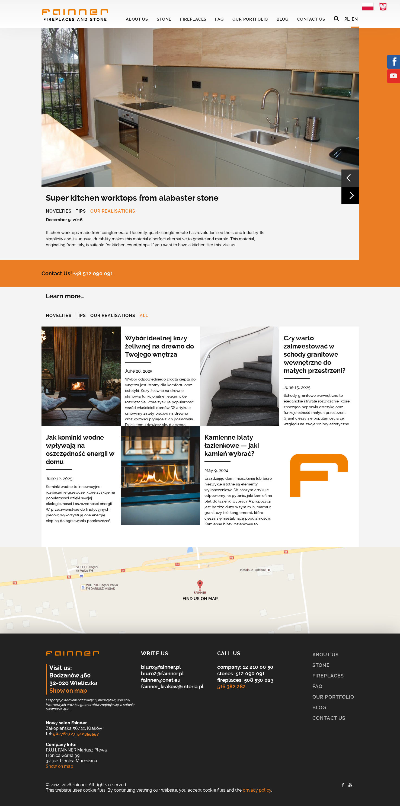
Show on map (68, 690)
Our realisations (112, 211)
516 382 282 (231, 686)
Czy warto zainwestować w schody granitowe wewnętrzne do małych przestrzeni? (314, 354)
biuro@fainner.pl (161, 667)
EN (355, 19)
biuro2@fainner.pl (162, 673)
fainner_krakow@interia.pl (172, 686)
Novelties (59, 211)
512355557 (88, 733)
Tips (81, 211)
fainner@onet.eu (161, 680)
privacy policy (257, 790)
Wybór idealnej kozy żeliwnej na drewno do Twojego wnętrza (159, 346)
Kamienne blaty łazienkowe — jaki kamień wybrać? (231, 446)
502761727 (64, 733)
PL (347, 19)
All (144, 316)
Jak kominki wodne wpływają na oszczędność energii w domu (80, 450)
